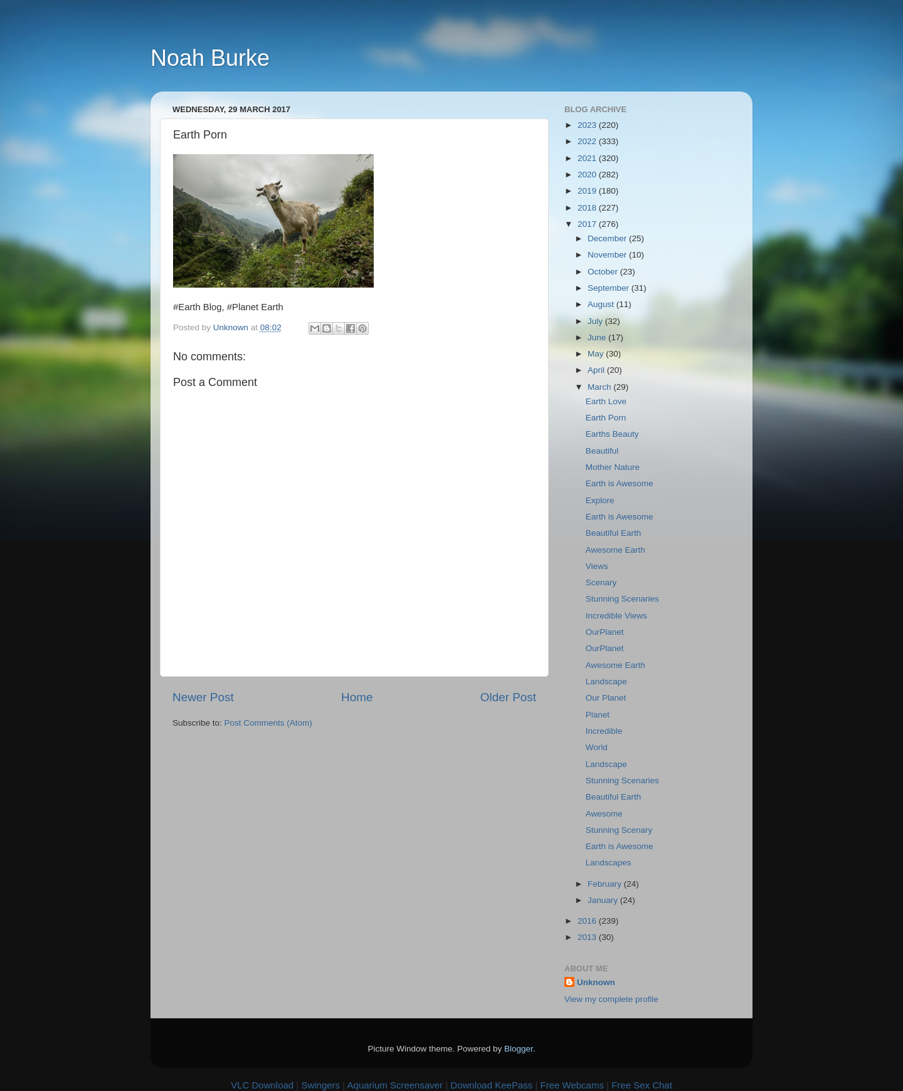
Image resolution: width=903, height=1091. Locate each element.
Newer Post (203, 697)
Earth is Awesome (619, 483)
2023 (588, 125)
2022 (588, 141)
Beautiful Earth (614, 533)
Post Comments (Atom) (268, 723)
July (596, 321)
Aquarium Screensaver (395, 1085)
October (604, 271)
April (597, 370)
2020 (588, 174)
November (608, 254)
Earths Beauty (612, 434)
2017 (588, 224)
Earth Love (606, 401)
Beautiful (602, 451)
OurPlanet (605, 632)
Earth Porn (606, 417)
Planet (598, 714)
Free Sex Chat (641, 1085)
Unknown (596, 982)
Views (597, 566)
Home (356, 697)
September (609, 288)
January (604, 900)
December (608, 238)
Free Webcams (572, 1085)
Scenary (601, 582)
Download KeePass (491, 1085)
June (598, 337)
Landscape (606, 681)
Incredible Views (616, 615)
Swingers (320, 1085)
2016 (588, 921)
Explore (600, 500)
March (600, 387)
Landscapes (608, 862)
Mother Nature (613, 467)
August (602, 304)
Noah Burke (210, 58)
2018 (588, 207)
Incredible (604, 731)
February (606, 884)
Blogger (518, 1048)
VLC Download (262, 1085)
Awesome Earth (615, 550)
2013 (588, 937)
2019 (588, 191)
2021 (588, 158)
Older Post (508, 697)
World (597, 747)
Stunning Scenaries (622, 598)
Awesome (604, 813)
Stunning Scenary (619, 830)
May (597, 353)
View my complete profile (611, 999)
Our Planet (606, 697)
